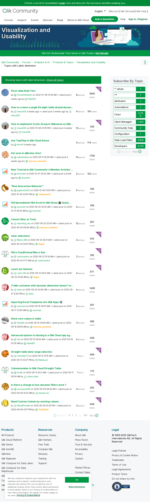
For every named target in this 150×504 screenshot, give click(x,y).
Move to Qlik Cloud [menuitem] (78, 20)
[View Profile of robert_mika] (32, 378)
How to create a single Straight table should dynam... (42, 109)
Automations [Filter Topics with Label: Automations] (121, 109)
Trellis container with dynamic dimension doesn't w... (42, 287)
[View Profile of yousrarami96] (23, 391)
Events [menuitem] (34, 20)
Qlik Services (127, 11)
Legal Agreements (121, 471)
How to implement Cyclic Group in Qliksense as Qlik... (42, 126)
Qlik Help (141, 11)
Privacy (79, 456)
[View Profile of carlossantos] (23, 258)
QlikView (6, 456)
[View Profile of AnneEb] (21, 325)
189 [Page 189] (85, 417)
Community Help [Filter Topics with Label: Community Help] (123, 130)
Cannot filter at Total (23, 221)
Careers (79, 460)
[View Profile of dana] (19, 292)
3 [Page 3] (76, 417)
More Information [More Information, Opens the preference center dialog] (77, 487)
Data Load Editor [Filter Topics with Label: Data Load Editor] (123, 142)
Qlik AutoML (7, 451)
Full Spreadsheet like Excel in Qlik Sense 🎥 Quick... (41, 204)
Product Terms (119, 476)
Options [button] (145, 64)
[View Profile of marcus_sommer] (37, 163)
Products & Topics (63, 64)
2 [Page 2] (72, 417)
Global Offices (82, 469)
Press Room (81, 442)
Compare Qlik (45, 451)
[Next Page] (94, 417)
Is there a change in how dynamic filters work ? (38, 387)
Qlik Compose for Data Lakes (17, 465)
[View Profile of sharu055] (21, 113)
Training (42, 460)
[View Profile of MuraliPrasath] (23, 407)
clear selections (20, 238)
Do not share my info (123, 480)
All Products (7, 437)
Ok (77, 480)
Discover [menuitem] (48, 20)
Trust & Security (83, 446)
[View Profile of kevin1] (20, 146)
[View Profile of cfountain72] (23, 358)
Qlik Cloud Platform (11, 442)
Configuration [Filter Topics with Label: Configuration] (121, 136)
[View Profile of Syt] (18, 341)
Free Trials (43, 446)
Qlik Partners (45, 442)
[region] (48, 486)
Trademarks (118, 462)
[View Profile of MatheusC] (43, 362)
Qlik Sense (7, 446)
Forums (26, 64)
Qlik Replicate (8, 460)
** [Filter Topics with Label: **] (115, 97)
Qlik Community (10, 64)
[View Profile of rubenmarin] (45, 196)
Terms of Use (119, 466)
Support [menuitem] (22, 20)
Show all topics (55, 82)
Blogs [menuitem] (60, 20)
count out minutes (21, 271)
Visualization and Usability (25, 35)
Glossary (43, 456)
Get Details (101, 55)
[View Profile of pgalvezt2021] (23, 192)
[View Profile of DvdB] (19, 374)
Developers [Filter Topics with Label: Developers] (120, 148)
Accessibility (81, 451)
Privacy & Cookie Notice (125, 457)
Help (123, 19)
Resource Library (47, 437)
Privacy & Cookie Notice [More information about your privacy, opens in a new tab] (28, 495)
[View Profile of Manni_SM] (22, 242)
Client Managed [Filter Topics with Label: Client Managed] (123, 124)
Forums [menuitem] (8, 20)
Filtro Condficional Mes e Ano (28, 254)
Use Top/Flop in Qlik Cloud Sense (30, 142)
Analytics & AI (42, 64)
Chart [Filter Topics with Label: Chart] (117, 116)
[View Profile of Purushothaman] (24, 97)
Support (42, 465)
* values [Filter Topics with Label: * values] (119, 91)
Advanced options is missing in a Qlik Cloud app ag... (41, 337)
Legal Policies (119, 452)
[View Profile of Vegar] (41, 246)
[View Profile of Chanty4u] (43, 411)
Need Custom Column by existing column (35, 403)
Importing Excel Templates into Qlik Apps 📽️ (36, 304)
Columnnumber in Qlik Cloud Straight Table (36, 370)
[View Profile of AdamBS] (31, 345)
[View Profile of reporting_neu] (24, 225)
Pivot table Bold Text (23, 93)
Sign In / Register (138, 19)
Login (62, 3)
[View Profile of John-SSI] (21, 275)
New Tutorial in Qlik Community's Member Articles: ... (42, 171)
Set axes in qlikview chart (26, 155)
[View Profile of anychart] (21, 176)
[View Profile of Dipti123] (32, 101)
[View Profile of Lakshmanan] (23, 159)
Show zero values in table (26, 320)
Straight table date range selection (31, 354)
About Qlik (80, 437)
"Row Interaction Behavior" (27, 188)
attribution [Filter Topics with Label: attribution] (120, 103)
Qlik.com (113, 11)
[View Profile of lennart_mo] (44, 395)
